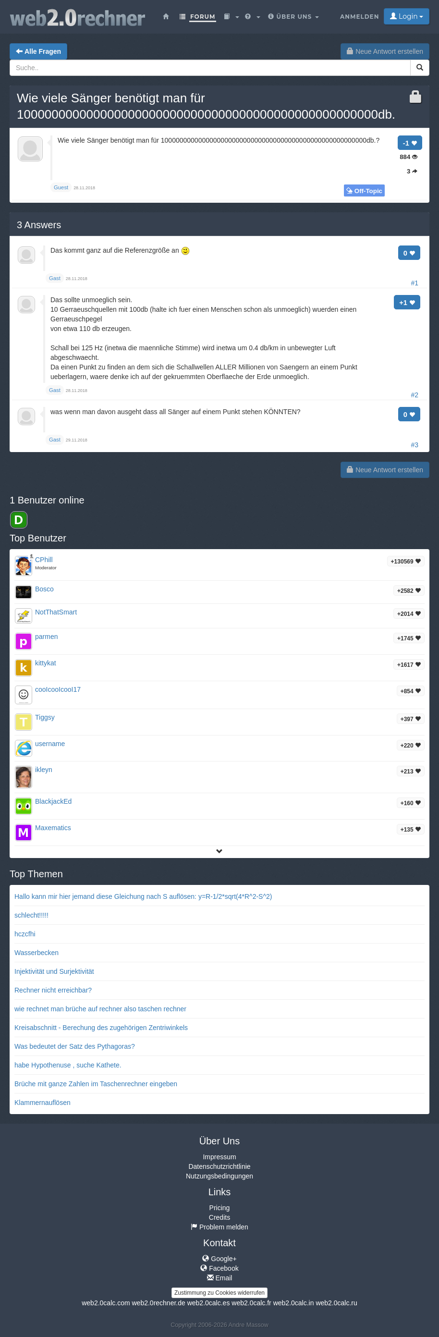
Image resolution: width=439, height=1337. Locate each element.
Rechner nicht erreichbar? (53, 990)
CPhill (44, 560)
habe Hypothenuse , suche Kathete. (68, 1065)
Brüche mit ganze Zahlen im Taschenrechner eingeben (95, 1084)
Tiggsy (45, 717)
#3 (414, 445)
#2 (414, 395)
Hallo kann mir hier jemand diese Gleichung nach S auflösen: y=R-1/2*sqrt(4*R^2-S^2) (143, 896)
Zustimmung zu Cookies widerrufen (219, 1292)
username (50, 744)
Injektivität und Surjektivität (54, 971)
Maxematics (53, 828)
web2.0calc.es (208, 1303)
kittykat (45, 663)
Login (406, 16)
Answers (39, 225)
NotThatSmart (56, 612)
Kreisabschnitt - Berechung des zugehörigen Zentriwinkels (101, 1027)
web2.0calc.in (293, 1303)
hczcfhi (25, 934)
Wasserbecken (36, 953)
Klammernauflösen (42, 1102)
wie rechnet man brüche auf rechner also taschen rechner (100, 1009)
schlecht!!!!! (31, 915)
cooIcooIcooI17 (58, 689)
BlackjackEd (53, 801)
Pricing (219, 1208)
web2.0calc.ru (336, 1303)
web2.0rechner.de (158, 1303)
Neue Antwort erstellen (385, 51)
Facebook (219, 1268)
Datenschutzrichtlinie (219, 1166)
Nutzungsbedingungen (219, 1176)
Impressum (219, 1157)
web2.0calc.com (106, 1303)
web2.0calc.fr (251, 1303)
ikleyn (43, 769)
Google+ (219, 1259)
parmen (46, 636)
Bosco (44, 589)
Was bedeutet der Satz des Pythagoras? (74, 1046)
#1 (414, 283)
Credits (219, 1217)
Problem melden (219, 1227)
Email (219, 1278)
